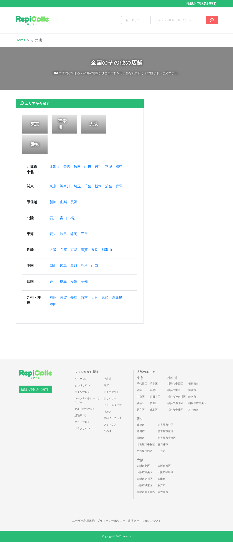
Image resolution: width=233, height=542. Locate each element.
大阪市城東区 (144, 485)
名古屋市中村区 (146, 444)
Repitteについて (151, 520)
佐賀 (63, 297)
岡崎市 (141, 437)
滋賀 (84, 250)
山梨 (63, 202)
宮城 (108, 167)
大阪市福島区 (165, 472)
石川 (53, 218)
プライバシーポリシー (111, 520)
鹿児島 (117, 297)
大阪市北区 (143, 465)
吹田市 (161, 478)
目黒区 (154, 390)
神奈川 (65, 186)
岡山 (53, 266)
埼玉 (77, 186)
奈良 (94, 250)
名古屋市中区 (165, 424)
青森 (66, 167)
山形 (87, 167)
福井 (73, 218)
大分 (94, 297)
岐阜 (63, 234)
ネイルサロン (82, 391)
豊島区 (154, 409)
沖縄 (53, 304)
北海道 (55, 167)
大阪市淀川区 (144, 478)
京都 (73, 250)
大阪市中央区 (144, 472)
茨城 (108, 186)
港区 (139, 390)
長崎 (73, 297)
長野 (73, 202)
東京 (53, 186)
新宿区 (141, 403)
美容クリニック (113, 418)
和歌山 (107, 250)
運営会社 (133, 520)
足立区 (141, 409)
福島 (119, 167)
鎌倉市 (192, 390)
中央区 (141, 396)
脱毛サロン (81, 415)
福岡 (53, 297)
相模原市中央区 (197, 403)
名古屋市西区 (144, 450)
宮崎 (105, 297)
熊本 (84, 297)
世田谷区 (155, 396)
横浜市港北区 (175, 403)
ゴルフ (107, 411)
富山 (63, 218)
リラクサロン (82, 428)
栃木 (98, 186)
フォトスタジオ (113, 404)
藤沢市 (192, 396)
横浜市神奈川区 (176, 396)
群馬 (119, 186)
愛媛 (73, 281)
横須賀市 (193, 383)
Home (21, 40)
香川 (53, 281)
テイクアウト (111, 391)
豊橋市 (141, 424)
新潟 (53, 202)
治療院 (107, 378)
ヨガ (106, 385)
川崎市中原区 (175, 383)
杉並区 (154, 403)
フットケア (110, 424)
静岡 (73, 234)
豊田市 (141, 431)
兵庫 (63, 250)
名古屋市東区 (165, 431)
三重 (84, 234)
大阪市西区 (164, 465)
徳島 (63, 281)
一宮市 (161, 450)
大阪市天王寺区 (146, 491)
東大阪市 (163, 491)
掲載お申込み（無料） (36, 389)
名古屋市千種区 (167, 437)
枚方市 (161, 485)
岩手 (98, 167)
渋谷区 (154, 383)
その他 (107, 431)
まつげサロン (82, 385)
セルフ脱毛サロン (84, 408)
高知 (84, 281)
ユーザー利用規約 (83, 520)
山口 (94, 266)
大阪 (53, 250)
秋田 (77, 167)
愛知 (53, 234)
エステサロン (82, 421)
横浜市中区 (173, 390)
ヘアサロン (81, 378)
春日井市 (163, 444)
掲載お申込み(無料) (201, 4)
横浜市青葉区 (175, 409)
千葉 (87, 186)
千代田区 (142, 383)
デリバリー (110, 398)
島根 (84, 266)
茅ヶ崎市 (193, 409)
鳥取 (73, 266)
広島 (63, 266)
